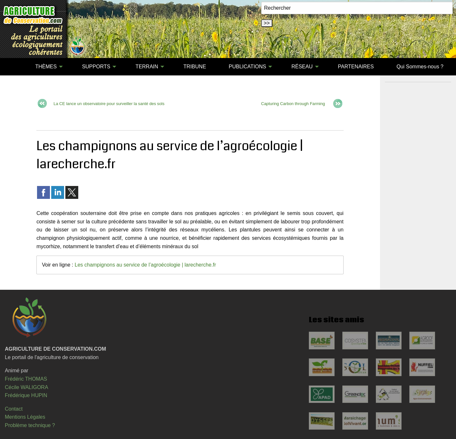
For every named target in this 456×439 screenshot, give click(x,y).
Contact (14, 409)
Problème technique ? (30, 425)
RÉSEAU (302, 66)
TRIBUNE (195, 66)
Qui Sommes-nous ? (419, 66)
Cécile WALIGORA (26, 387)
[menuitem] (12, 67)
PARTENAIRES (356, 66)
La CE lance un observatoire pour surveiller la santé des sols (108, 103)
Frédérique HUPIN (26, 395)
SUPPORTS (96, 66)
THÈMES (46, 66)
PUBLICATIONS (247, 66)
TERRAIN (147, 66)
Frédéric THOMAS (26, 379)
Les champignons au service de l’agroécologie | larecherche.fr (145, 265)
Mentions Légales (25, 417)
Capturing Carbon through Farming (293, 103)
